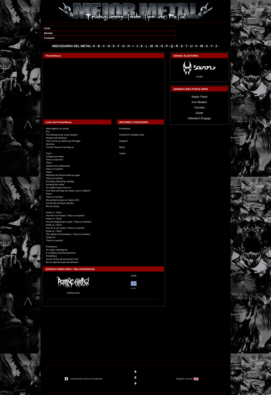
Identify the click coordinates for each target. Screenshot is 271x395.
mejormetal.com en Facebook (83, 369)
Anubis (122, 144)
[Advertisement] (103, 322)
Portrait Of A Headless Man (131, 125)
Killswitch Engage (199, 108)
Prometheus (124, 119)
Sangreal (123, 131)
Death (133, 266)
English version (187, 369)
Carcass (199, 97)
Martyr (122, 137)
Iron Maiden (199, 92)
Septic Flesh (199, 87)
